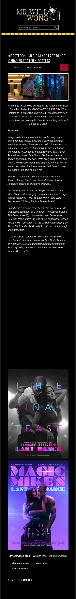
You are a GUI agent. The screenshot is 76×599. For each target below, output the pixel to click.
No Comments (34, 67)
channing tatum (20, 563)
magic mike (41, 563)
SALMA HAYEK (20, 568)
